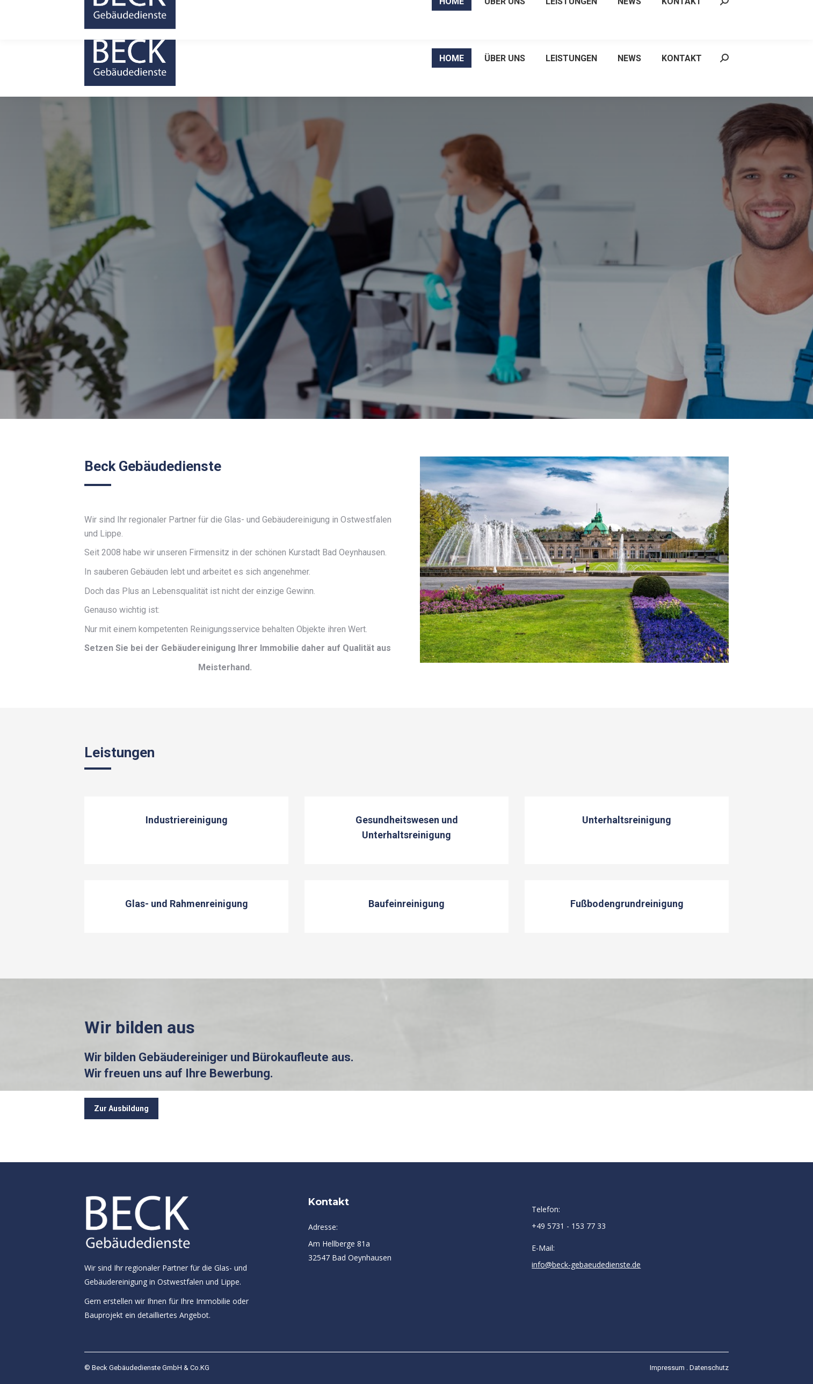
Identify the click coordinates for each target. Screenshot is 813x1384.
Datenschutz (709, 1368)
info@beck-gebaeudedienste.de (667, 10)
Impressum (667, 1368)
